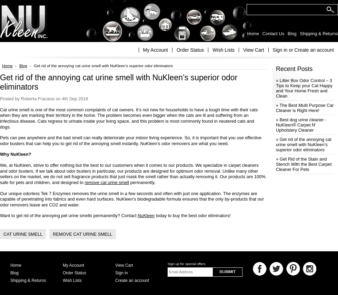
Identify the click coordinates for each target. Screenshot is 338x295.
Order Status (190, 50)
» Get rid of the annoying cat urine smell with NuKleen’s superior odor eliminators (303, 144)
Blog (23, 66)
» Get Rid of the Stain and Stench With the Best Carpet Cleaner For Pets (303, 164)
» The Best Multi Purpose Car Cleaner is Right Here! (305, 108)
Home (7, 66)
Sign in (280, 50)
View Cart (253, 50)
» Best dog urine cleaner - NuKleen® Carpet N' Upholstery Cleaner (301, 125)
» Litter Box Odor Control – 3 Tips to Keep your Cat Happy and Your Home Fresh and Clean (304, 88)
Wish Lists (223, 50)
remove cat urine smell (106, 182)
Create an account (314, 50)
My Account (155, 50)
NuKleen (146, 215)
